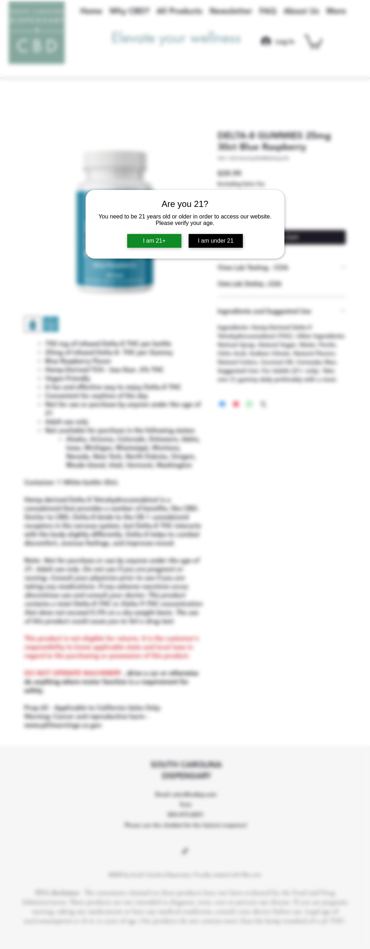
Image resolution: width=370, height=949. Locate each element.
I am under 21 (216, 241)
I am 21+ (154, 241)
